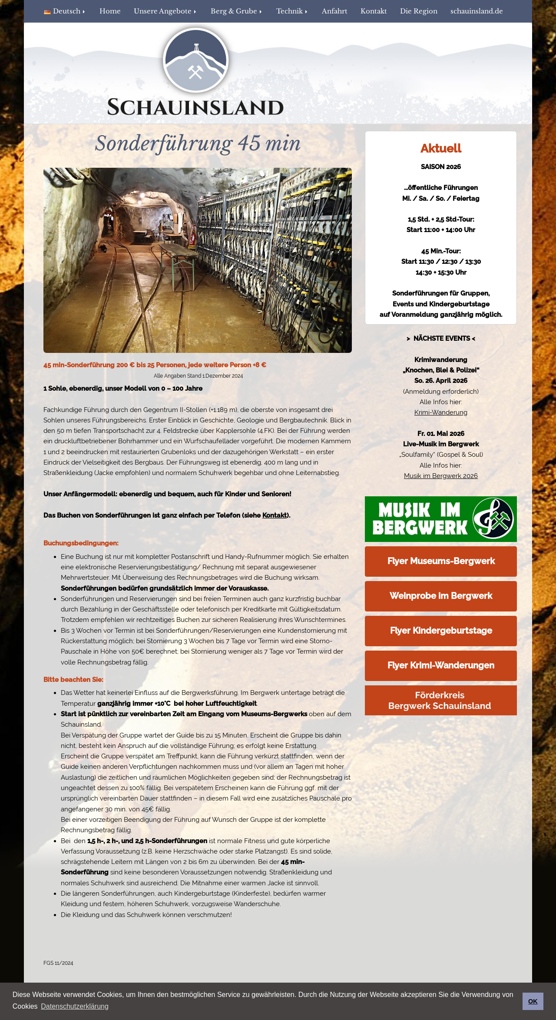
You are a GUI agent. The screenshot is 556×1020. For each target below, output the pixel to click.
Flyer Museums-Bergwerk (441, 561)
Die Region (418, 11)
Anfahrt (335, 11)
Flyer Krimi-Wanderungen (440, 665)
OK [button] (533, 1001)
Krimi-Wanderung (440, 412)
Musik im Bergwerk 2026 (441, 476)
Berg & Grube (237, 11)
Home (110, 11)
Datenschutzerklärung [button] (75, 1006)
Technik (292, 11)
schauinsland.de (476, 11)
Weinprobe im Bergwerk (441, 596)
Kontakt (374, 11)
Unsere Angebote (166, 11)
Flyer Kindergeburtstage (441, 630)
